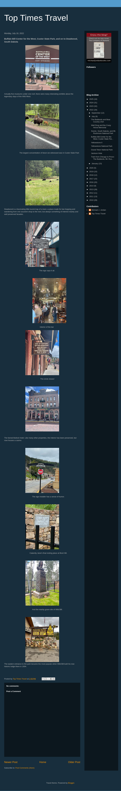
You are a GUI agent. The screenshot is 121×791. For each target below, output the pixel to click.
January (95, 163)
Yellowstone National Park (101, 146)
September (96, 113)
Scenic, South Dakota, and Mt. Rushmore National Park (103, 132)
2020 (91, 168)
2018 (91, 175)
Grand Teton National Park (102, 150)
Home (42, 762)
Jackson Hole (96, 153)
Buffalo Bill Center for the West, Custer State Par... (102, 138)
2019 (91, 171)
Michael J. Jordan (99, 210)
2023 (91, 106)
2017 (91, 179)
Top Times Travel (36, 18)
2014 (91, 186)
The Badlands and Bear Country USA (100, 120)
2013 (91, 189)
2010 (91, 200)
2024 (91, 103)
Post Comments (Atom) (24, 768)
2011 (91, 196)
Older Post (74, 762)
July (93, 116)
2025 (91, 99)
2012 (91, 193)
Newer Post (10, 762)
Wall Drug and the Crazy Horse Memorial (101, 126)
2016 (91, 182)
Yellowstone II (96, 143)
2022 (91, 110)
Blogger (71, 783)
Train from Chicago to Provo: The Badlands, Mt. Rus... (102, 158)
